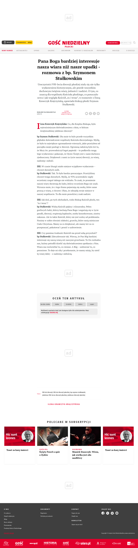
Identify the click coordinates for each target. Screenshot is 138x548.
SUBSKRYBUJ (113, 43)
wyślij (99, 113)
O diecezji (130, 51)
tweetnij (95, 113)
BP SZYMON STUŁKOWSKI (77, 392)
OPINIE (36, 51)
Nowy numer (7, 51)
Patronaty (101, 51)
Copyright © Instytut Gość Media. (110, 533)
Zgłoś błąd (9, 533)
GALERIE (51, 51)
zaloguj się (126, 43)
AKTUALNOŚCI (21, 51)
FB (91, 113)
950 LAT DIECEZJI (47, 392)
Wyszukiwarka (134, 43)
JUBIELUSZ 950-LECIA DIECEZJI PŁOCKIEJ (54, 395)
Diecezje (115, 51)
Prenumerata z (24, 42)
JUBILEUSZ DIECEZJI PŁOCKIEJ (76, 395)
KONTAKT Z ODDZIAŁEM (83, 51)
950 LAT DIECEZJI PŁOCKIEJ (61, 392)
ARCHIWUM (65, 51)
